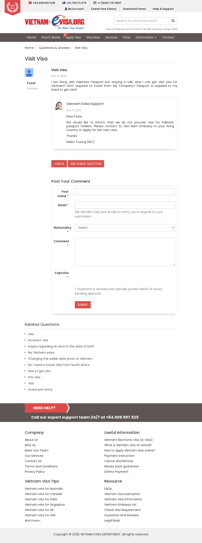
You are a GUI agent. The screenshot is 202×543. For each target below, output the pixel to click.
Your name (62, 193)
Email (63, 205)
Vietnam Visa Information (123, 499)
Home (31, 37)
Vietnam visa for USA (40, 515)
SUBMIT (83, 305)
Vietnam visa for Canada (43, 494)
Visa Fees (93, 37)
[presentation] (107, 277)
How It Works (51, 37)
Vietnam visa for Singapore (45, 504)
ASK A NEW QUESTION (86, 164)
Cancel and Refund (118, 461)
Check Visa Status (103, 9)
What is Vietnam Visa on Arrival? (128, 445)
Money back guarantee (121, 466)
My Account (74, 9)
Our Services (34, 456)
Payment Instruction (119, 456)
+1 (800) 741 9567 (107, 3)
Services (111, 37)
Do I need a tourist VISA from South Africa (58, 365)
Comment (61, 243)
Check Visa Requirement (122, 510)
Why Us (30, 445)
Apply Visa (73, 37)
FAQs (126, 37)
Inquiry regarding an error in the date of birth (61, 346)
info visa (34, 377)
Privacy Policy (35, 472)
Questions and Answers (121, 515)
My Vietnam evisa (41, 352)
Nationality (62, 230)
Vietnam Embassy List (120, 504)
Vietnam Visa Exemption (122, 494)
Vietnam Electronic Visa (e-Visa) (128, 440)
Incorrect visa (38, 340)
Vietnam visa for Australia (44, 489)
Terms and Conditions (41, 466)
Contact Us (33, 461)
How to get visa (39, 371)
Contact (168, 37)
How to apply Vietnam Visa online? (129, 450)
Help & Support (163, 9)
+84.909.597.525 (41, 3)
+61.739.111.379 (74, 3)
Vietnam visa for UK (39, 510)
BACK (59, 164)
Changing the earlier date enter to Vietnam (60, 359)
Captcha (61, 275)
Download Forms (134, 9)
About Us (31, 440)
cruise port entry (40, 389)
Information (146, 37)
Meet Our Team (37, 450)
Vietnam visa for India (41, 499)
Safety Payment (116, 472)
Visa (31, 334)
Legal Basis (112, 520)
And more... (33, 520)
